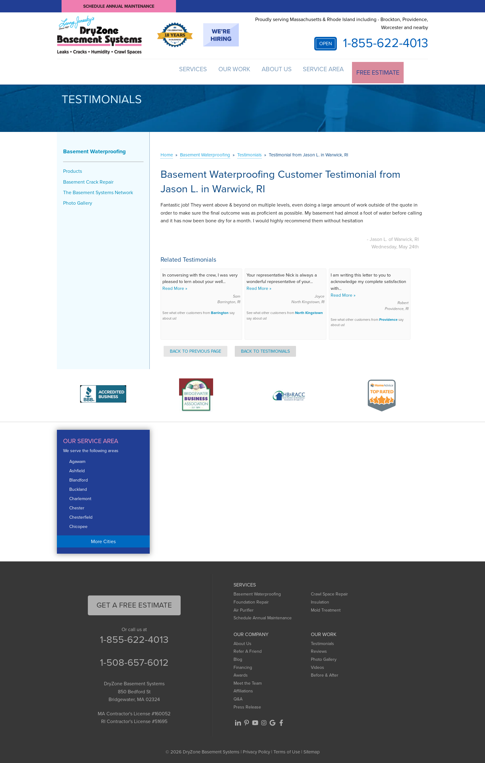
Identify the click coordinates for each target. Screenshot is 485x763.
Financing (243, 666)
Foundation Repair (251, 601)
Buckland (78, 488)
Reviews (319, 650)
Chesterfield (80, 516)
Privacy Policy (256, 750)
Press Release (247, 705)
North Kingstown (309, 311)
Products (72, 170)
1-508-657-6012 (134, 661)
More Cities (103, 539)
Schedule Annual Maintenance (118, 6)
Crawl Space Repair (329, 593)
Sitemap (311, 750)
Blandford (78, 479)
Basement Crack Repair (88, 180)
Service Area (319, 71)
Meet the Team (248, 681)
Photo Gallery (77, 202)
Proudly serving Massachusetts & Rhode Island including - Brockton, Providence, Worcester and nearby (341, 23)
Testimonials (322, 642)
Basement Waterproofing (94, 150)
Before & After (324, 674)
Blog (238, 658)
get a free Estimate (134, 603)
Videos (317, 666)
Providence (388, 318)
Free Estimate (377, 71)
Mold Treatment (326, 608)
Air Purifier (244, 608)
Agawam (77, 460)
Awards (241, 674)
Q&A (238, 698)
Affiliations (243, 690)
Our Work (222, 71)
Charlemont (80, 497)
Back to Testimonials (265, 349)
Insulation (320, 601)
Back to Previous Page (195, 349)
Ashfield (77, 469)
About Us (269, 71)
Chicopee (78, 525)
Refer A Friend (248, 650)
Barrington (220, 311)
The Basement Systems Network (98, 191)
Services (177, 71)
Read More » (174, 287)
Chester (76, 507)
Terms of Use (286, 750)
